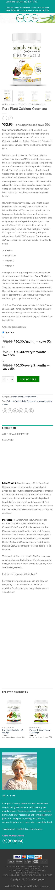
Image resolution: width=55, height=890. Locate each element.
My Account (18, 866)
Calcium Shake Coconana (24, 401)
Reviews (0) (7, 440)
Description (9, 428)
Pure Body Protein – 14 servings (12, 731)
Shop (8, 866)
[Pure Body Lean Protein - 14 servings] (41, 711)
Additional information (15, 434)
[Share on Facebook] (10, 410)
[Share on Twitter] (15, 410)
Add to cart (28, 379)
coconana (40, 401)
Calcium (10, 401)
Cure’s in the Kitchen (38, 866)
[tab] (27, 428)
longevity (48, 401)
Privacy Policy (31, 869)
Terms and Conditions (27, 873)
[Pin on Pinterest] (26, 410)
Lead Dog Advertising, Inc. (38, 886)
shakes (5, 404)
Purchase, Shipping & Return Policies (22, 875)
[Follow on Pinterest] (15, 841)
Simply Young (18, 104)
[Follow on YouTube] (20, 841)
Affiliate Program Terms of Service (27, 871)
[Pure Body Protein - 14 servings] (14, 711)
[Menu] (4, 18)
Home (5, 104)
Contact (47, 875)
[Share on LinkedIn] (31, 410)
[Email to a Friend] (20, 410)
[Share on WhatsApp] (4, 410)
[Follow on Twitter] (10, 841)
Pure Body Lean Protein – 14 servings (40, 731)
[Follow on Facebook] (4, 841)
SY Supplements (36, 104)
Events (19, 869)
